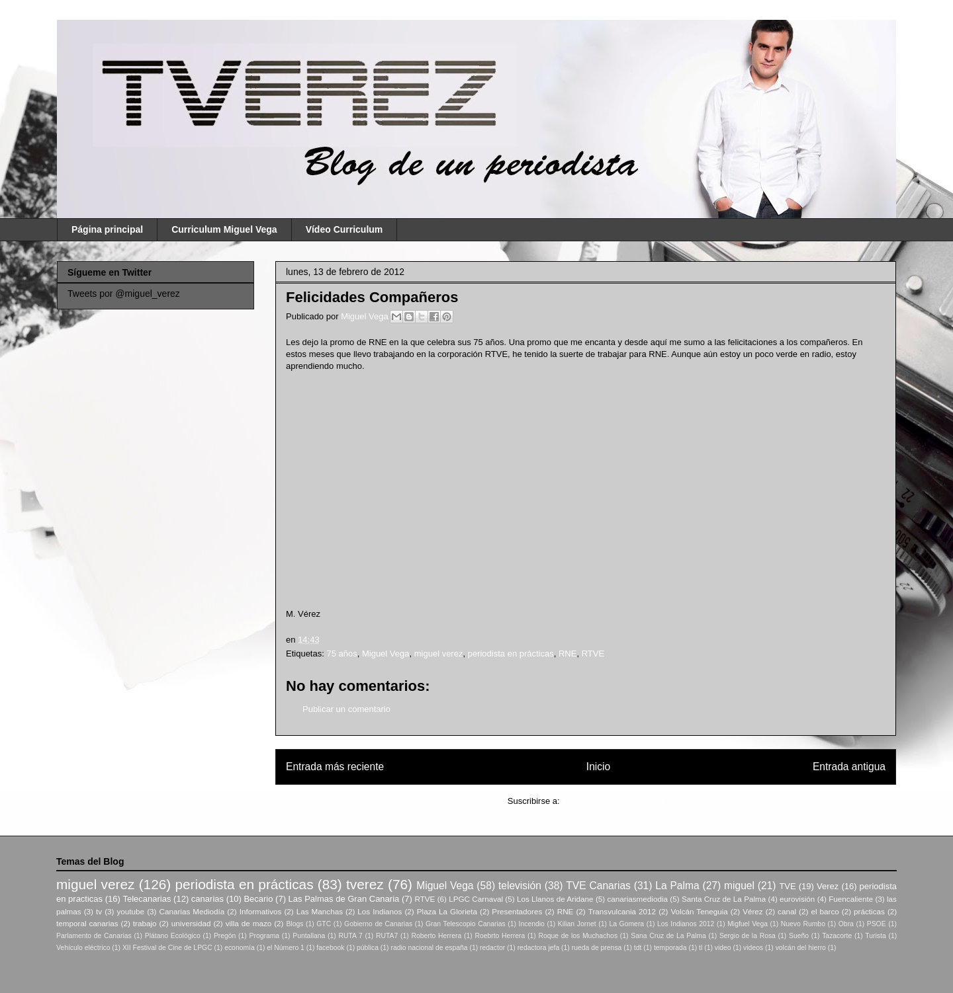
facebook (330, 947)
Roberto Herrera (436, 935)
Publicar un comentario (346, 709)
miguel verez (438, 653)
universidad (191, 923)
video (723, 947)
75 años (341, 653)
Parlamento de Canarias (94, 935)
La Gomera (626, 924)
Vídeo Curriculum (344, 229)
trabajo (145, 923)
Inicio (598, 766)
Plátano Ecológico (173, 935)
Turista (875, 935)
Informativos (261, 911)
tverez (365, 884)
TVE (787, 886)
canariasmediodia (637, 898)
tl (700, 947)
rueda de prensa (597, 947)
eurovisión (797, 898)
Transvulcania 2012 (622, 911)
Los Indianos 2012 (685, 924)
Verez (828, 886)
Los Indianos (379, 911)
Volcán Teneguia (698, 911)
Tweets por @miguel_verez (124, 293)
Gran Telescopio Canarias (466, 924)
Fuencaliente (851, 898)
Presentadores (517, 911)
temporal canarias (87, 923)
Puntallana (309, 935)
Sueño (799, 935)
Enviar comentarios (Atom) (613, 801)
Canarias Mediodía (191, 911)
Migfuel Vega (747, 924)
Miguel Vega (365, 316)
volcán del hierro (801, 947)
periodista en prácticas (511, 653)
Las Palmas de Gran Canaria (344, 899)
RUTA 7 (350, 935)
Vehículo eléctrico (83, 947)
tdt (638, 947)
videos (753, 947)
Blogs (294, 924)
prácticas (869, 911)
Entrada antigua (849, 766)
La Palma (677, 885)
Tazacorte (837, 935)
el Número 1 (285, 947)
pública (368, 947)
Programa (265, 935)
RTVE (593, 653)
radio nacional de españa (428, 947)
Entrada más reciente (335, 766)
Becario (258, 899)
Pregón (225, 935)
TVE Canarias (598, 885)
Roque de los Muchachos (577, 935)
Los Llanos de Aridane (555, 898)
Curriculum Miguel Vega (224, 229)
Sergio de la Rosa (747, 935)
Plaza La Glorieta (447, 911)
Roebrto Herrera (500, 935)
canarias (207, 899)
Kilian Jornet (577, 924)
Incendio (532, 924)
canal (787, 911)
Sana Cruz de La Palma (668, 935)
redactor (492, 947)
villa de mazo (249, 923)
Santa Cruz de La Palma (724, 898)
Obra (846, 924)
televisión (519, 885)
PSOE (876, 924)
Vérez (753, 911)
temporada (670, 947)
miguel (739, 885)
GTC (323, 924)
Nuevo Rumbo (803, 924)
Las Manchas (319, 911)
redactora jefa (539, 947)
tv (99, 911)
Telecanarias (146, 899)
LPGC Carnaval (476, 898)
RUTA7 (387, 935)
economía (239, 947)
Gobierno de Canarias (378, 924)
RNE (567, 653)
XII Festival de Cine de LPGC (167, 947)
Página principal (107, 229)
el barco (825, 911)
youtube (131, 911)
